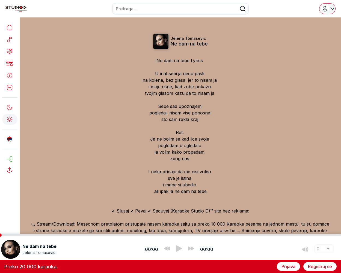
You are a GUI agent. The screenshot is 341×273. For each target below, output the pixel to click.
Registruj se (320, 266)
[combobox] (180, 8)
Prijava (288, 266)
